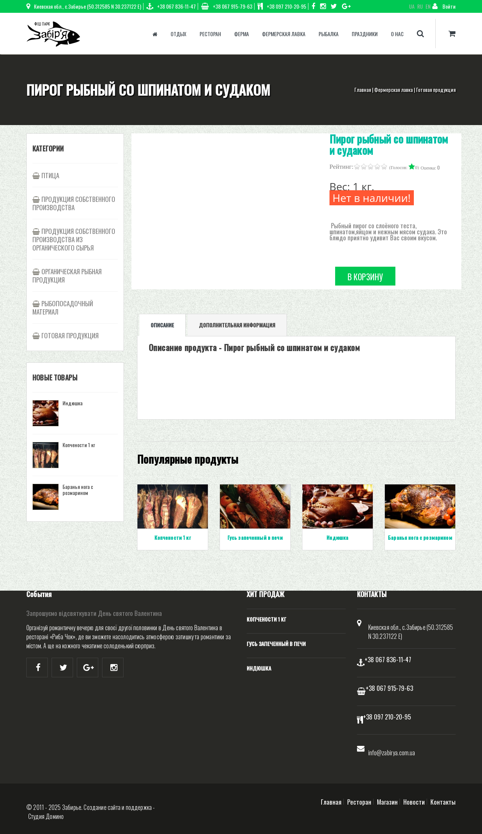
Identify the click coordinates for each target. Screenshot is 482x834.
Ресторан (210, 34)
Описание (162, 325)
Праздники (365, 34)
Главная (362, 89)
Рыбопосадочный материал (62, 307)
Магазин (387, 802)
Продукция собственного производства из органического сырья (73, 239)
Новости (414, 802)
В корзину (365, 276)
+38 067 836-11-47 (171, 6)
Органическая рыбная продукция (67, 275)
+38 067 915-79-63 (226, 6)
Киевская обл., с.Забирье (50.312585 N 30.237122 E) (83, 6)
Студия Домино (46, 816)
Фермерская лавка (283, 34)
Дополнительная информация (237, 325)
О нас (397, 34)
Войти (444, 6)
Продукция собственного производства (73, 203)
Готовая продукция (436, 89)
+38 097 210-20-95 (282, 6)
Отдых (178, 34)
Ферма (241, 34)
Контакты (443, 802)
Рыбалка (329, 34)
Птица (50, 175)
